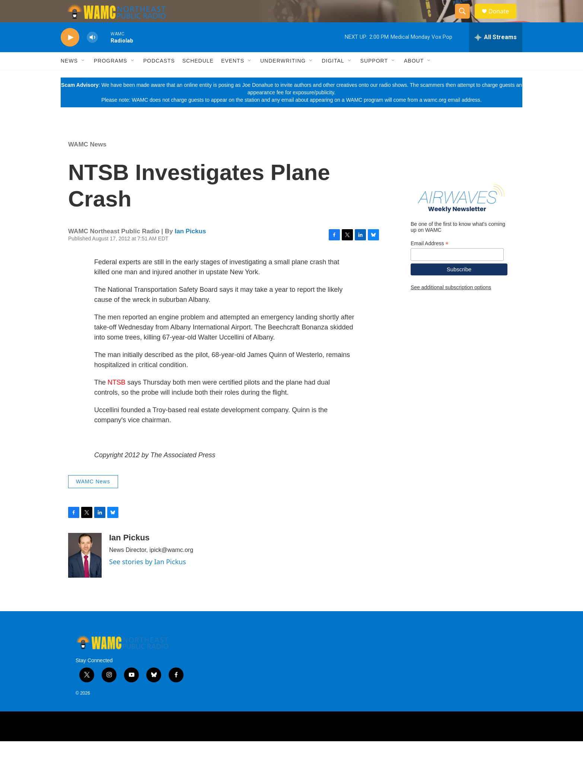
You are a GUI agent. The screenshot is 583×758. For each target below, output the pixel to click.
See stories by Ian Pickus (147, 578)
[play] (70, 54)
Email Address (430, 260)
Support (374, 77)
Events (232, 77)
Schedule (198, 77)
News (69, 77)
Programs (110, 77)
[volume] (92, 54)
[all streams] (495, 54)
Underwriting (283, 77)
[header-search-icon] (465, 19)
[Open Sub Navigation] (83, 77)
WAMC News (87, 161)
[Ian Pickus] (85, 572)
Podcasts (159, 77)
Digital (333, 77)
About (414, 77)
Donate (503, 19)
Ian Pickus (190, 248)
